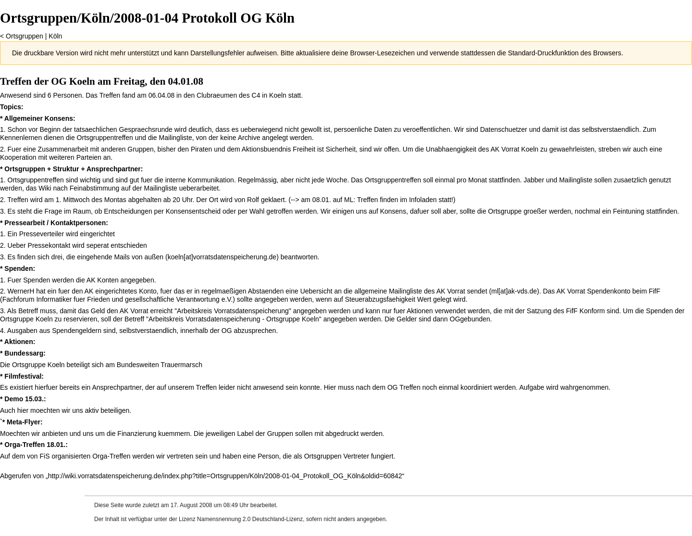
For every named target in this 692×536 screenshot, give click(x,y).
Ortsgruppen (24, 36)
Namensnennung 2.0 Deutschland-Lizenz (250, 519)
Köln (55, 36)
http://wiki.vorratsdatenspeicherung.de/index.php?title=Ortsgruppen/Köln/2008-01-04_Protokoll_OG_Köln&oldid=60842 (225, 476)
